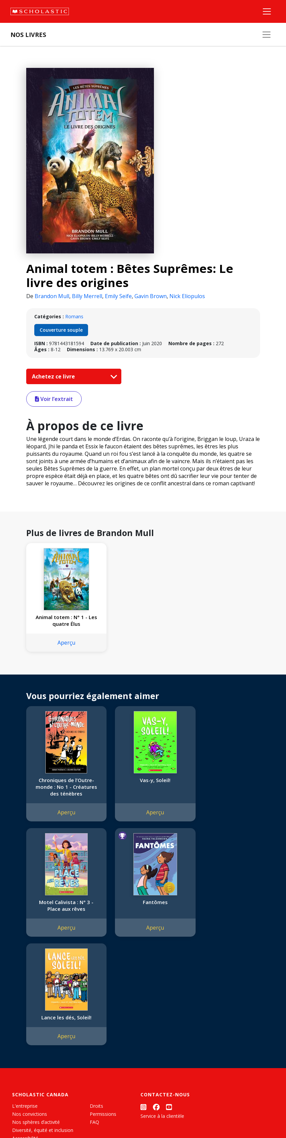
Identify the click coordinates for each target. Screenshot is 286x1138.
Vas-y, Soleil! (143, 780)
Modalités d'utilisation (128, 1113)
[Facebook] (156, 992)
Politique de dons (31, 1031)
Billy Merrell (87, 296)
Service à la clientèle (162, 1001)
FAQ (94, 1007)
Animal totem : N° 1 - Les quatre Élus (62, 620)
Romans (74, 316)
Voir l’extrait (54, 399)
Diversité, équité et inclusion (42, 1015)
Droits (96, 990)
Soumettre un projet (34, 1063)
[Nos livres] (266, 34)
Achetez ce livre (73, 376)
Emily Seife (118, 296)
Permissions (103, 998)
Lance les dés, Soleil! (143, 902)
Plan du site (24, 1113)
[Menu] (267, 11)
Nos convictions (29, 998)
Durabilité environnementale (43, 1047)
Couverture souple (61, 330)
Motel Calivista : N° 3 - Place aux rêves (224, 783)
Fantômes (62, 902)
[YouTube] (169, 992)
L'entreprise (25, 990)
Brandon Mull (52, 296)
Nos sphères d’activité (36, 1007)
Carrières (22, 1055)
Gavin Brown (150, 296)
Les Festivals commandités (41, 1039)
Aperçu (62, 642)
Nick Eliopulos (187, 296)
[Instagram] (143, 992)
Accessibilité (25, 1023)
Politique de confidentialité (70, 1113)
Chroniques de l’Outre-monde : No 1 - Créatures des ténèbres (62, 787)
